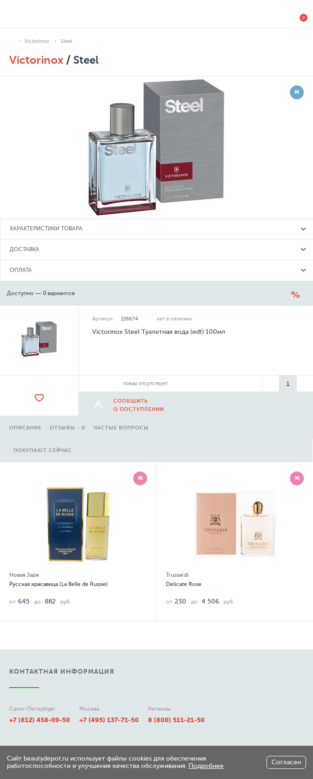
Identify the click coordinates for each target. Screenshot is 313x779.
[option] (25, 427)
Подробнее (206, 765)
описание (25, 428)
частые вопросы (121, 428)
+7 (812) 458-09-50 (39, 720)
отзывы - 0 (67, 428)
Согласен (286, 762)
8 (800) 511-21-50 (176, 720)
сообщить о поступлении (138, 405)
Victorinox (36, 41)
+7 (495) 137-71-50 (109, 720)
